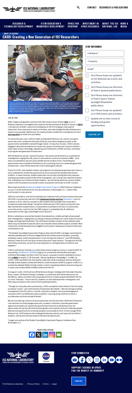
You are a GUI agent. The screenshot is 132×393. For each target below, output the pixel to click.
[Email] (59, 335)
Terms (43, 383)
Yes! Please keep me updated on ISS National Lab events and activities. (106, 79)
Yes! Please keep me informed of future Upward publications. (106, 88)
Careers (78, 380)
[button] (78, 7)
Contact (92, 7)
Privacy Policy (33, 383)
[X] (39, 335)
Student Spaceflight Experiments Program (42, 187)
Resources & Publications (113, 7)
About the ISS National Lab (110, 25)
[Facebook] (32, 335)
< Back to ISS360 (10, 33)
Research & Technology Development (18, 25)
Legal (51, 383)
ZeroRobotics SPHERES (27, 252)
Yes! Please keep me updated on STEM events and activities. (106, 112)
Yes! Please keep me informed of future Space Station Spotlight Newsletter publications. (106, 100)
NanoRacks (68, 199)
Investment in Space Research (90, 25)
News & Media (124, 25)
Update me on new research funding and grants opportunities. (105, 122)
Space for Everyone (73, 25)
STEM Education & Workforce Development (50, 25)
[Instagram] (52, 335)
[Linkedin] (45, 335)
